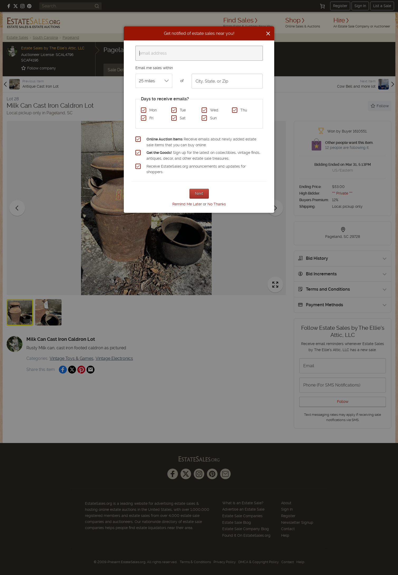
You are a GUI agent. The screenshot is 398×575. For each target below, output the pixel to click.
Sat (183, 118)
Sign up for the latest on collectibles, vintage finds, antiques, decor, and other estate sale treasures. (203, 155)
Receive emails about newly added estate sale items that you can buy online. (201, 142)
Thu (243, 110)
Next (199, 193)
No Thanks (216, 204)
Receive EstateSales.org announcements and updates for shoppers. (196, 169)
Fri (151, 118)
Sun (213, 118)
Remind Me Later (187, 204)
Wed (214, 110)
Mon (153, 110)
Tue (183, 110)
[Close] (268, 33)
